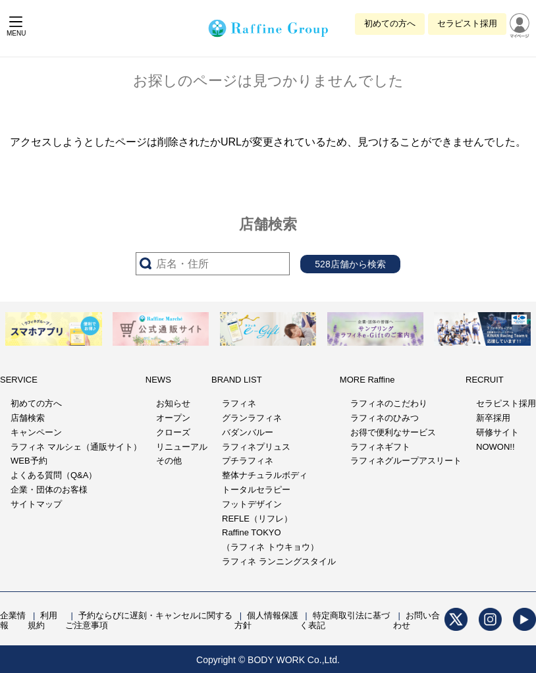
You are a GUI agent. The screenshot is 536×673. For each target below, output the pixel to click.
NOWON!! (495, 447)
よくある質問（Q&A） (54, 475)
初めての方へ (389, 23)
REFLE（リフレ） (257, 519)
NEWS (158, 380)
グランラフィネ (252, 418)
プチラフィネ (247, 461)
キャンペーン (36, 432)
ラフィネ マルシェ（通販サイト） (76, 447)
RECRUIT (485, 380)
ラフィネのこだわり (388, 403)
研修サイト (497, 432)
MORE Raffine (367, 380)
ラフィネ (239, 403)
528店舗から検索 (350, 264)
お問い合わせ (416, 620)
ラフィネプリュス (256, 447)
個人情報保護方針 (266, 620)
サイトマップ (36, 504)
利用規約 (42, 620)
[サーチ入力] (213, 263)
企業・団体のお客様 (49, 490)
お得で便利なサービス (393, 432)
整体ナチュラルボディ (265, 475)
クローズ (173, 432)
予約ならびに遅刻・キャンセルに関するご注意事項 (148, 620)
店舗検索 (28, 418)
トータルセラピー (256, 490)
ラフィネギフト (380, 447)
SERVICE (19, 380)
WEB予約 (29, 461)
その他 (169, 461)
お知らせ (173, 403)
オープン (173, 418)
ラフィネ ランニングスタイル (279, 561)
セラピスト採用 (467, 23)
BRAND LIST (236, 380)
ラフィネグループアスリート (406, 461)
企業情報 (13, 620)
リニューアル (181, 447)
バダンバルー (247, 432)
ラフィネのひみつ (384, 418)
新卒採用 (493, 418)
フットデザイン (252, 504)
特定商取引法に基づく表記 (344, 620)
